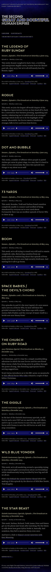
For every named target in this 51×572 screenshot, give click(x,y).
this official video (16, 375)
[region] (25, 76)
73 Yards (9, 192)
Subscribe (5, 33)
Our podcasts (16, 33)
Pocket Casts (24, 83)
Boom (7, 239)
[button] (4, 76)
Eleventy (27, 567)
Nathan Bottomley (15, 567)
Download (28, 81)
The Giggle (12, 402)
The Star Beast (15, 508)
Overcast (33, 83)
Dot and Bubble (16, 147)
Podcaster (36, 567)
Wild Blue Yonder (18, 452)
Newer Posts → (7, 556)
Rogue (7, 95)
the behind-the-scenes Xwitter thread (22, 479)
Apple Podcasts (14, 83)
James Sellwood (38, 565)
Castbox (40, 83)
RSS (45, 83)
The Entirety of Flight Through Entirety (17, 36)
